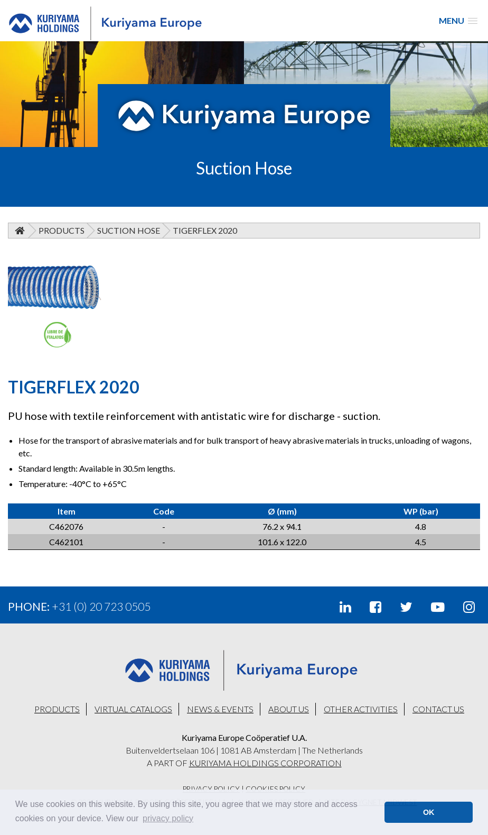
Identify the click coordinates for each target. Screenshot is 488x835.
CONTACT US (438, 709)
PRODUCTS (57, 709)
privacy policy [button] (168, 818)
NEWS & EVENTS (220, 709)
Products (62, 230)
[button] (458, 20)
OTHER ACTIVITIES (361, 709)
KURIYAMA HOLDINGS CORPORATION (265, 763)
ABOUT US (288, 709)
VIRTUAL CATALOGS (133, 709)
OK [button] (429, 812)
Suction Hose (128, 230)
